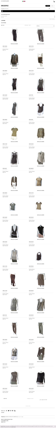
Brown (2, 17)
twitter (9, 411)
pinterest (11, 411)
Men (52, 5)
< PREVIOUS (26, 25)
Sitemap (2, 412)
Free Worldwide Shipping (5, 1)
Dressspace (6, 6)
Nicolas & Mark (4, 16)
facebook (7, 411)
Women (47, 5)
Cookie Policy (3, 426)
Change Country (20, 416)
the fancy (13, 411)
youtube (15, 411)
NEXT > (30, 25)
